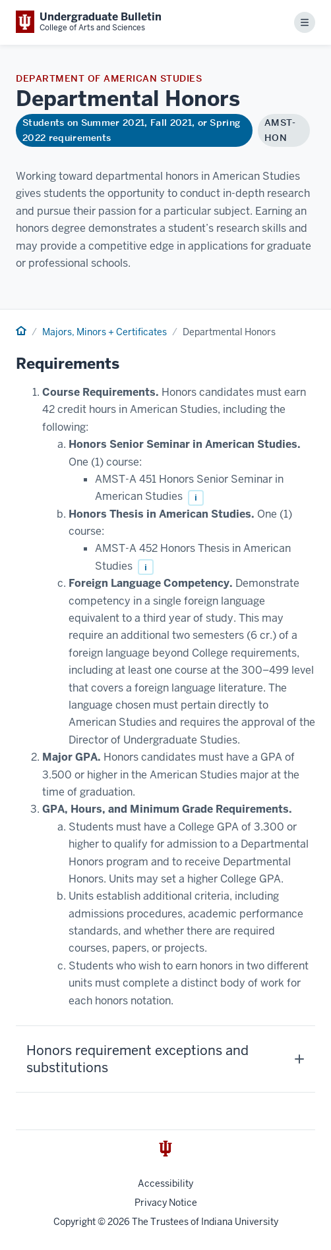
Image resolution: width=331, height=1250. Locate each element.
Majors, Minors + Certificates (104, 332)
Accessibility (165, 1183)
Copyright (74, 1222)
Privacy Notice (166, 1203)
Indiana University (239, 1222)
